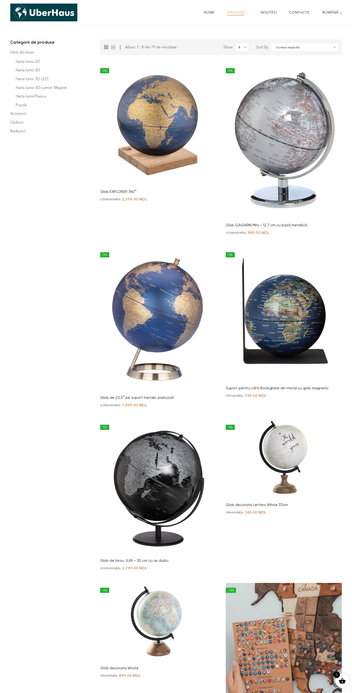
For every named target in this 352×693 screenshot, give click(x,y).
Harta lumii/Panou (31, 96)
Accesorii (18, 113)
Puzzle (21, 105)
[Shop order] (304, 47)
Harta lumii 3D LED (32, 79)
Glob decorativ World (119, 668)
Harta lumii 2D (28, 61)
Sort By (262, 47)
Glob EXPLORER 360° (118, 191)
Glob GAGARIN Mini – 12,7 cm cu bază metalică (266, 225)
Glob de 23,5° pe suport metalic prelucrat (137, 397)
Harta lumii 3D (28, 70)
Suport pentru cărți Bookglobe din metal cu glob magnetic (277, 388)
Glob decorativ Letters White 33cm (257, 504)
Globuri (16, 122)
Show (228, 47)
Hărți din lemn (22, 52)
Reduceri (18, 131)
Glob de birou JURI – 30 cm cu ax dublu (134, 560)
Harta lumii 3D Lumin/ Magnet (41, 87)
